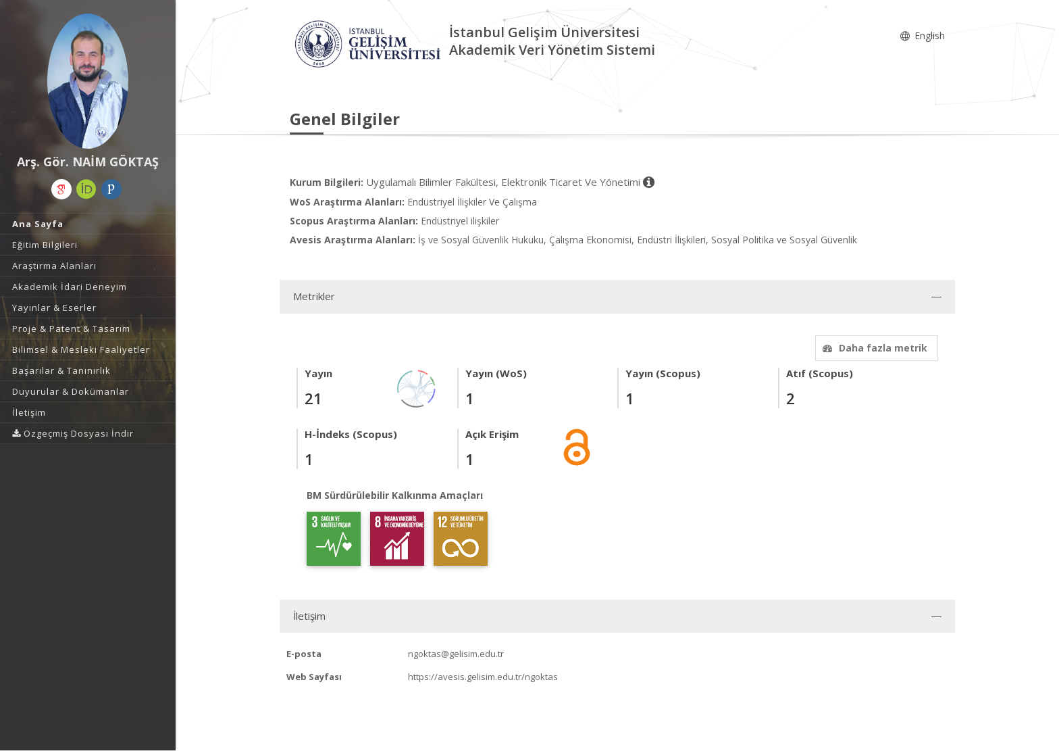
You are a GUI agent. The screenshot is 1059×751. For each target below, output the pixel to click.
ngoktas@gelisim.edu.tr (456, 654)
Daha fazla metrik (873, 347)
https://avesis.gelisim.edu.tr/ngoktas (483, 677)
